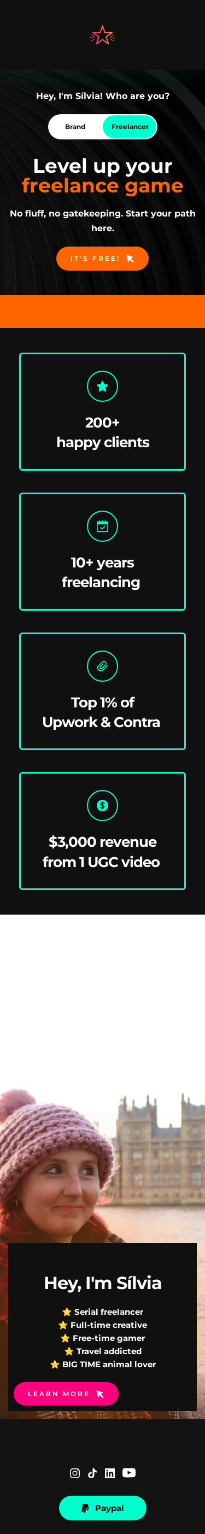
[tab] (75, 126)
